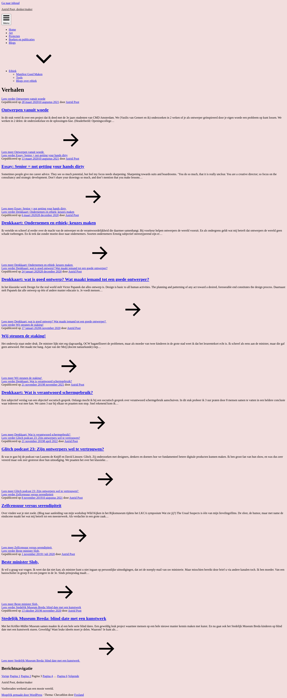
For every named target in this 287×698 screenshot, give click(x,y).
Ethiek (40, 70)
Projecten (14, 36)
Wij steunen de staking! (23, 335)
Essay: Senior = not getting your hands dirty (42, 166)
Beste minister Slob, (20, 561)
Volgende (73, 676)
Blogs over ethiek (26, 80)
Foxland (79, 694)
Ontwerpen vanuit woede (25, 109)
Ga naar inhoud (10, 3)
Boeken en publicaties (22, 39)
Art (11, 32)
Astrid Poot (72, 102)
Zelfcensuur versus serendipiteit (31, 505)
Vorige (5, 676)
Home (12, 29)
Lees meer (50, 152)
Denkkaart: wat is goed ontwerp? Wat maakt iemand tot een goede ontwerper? (75, 279)
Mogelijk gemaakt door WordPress (21, 694)
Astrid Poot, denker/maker (16, 9)
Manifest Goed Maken (29, 74)
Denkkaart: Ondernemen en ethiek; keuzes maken (48, 222)
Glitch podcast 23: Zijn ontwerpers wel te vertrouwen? (52, 449)
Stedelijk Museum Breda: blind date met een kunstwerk (53, 618)
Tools (19, 77)
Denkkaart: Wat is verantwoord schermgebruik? (47, 392)
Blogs (12, 42)
